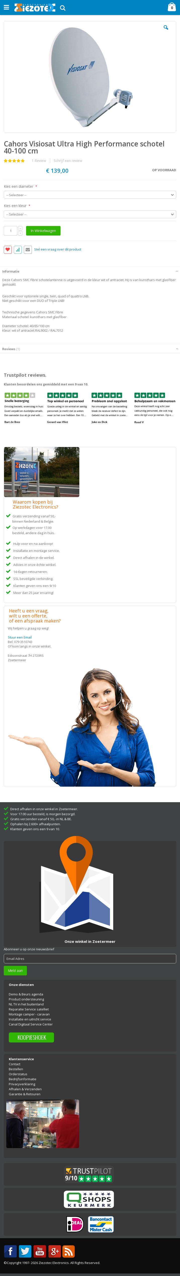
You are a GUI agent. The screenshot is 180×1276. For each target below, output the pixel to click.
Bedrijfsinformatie (22, 1079)
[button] (166, 31)
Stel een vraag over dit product (57, 249)
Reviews (11, 349)
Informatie (10, 271)
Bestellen (16, 1069)
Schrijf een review (68, 160)
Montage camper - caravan (29, 1014)
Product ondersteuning (26, 999)
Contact (14, 1064)
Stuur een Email (20, 637)
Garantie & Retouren (24, 1094)
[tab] (90, 270)
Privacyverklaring (22, 1084)
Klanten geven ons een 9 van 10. (35, 829)
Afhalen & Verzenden (25, 1089)
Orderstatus (18, 1074)
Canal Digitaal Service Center (31, 1024)
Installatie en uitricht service (30, 1019)
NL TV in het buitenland (26, 1004)
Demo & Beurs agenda (26, 994)
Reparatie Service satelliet (29, 1009)
